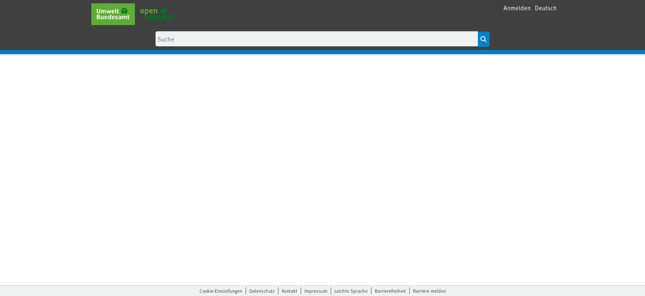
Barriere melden (429, 290)
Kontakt (289, 290)
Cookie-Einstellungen (221, 290)
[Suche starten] (483, 39)
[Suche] (316, 38)
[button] (546, 8)
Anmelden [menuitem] (517, 7)
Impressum (315, 290)
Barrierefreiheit (390, 290)
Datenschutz (262, 290)
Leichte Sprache (351, 290)
